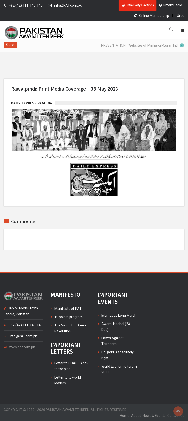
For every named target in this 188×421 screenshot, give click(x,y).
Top (178, 411)
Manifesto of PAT (68, 309)
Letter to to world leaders (67, 380)
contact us (175, 416)
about (136, 416)
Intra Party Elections (138, 5)
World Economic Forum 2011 (119, 369)
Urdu (180, 16)
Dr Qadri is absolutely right (117, 355)
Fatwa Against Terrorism (112, 341)
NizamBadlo (170, 5)
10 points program (68, 317)
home (124, 416)
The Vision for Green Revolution (70, 328)
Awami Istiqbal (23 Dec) (115, 327)
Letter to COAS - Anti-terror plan (71, 366)
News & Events (154, 416)
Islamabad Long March (118, 315)
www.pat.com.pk (19, 347)
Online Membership (151, 16)
